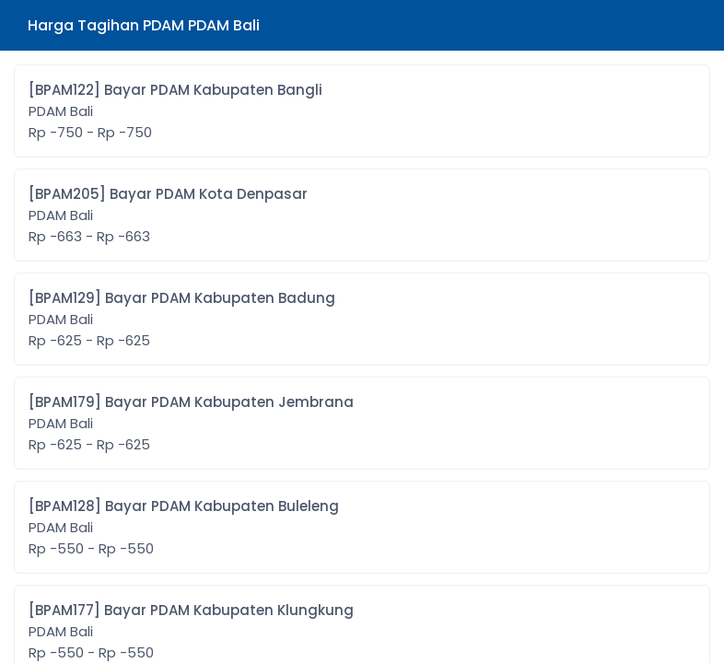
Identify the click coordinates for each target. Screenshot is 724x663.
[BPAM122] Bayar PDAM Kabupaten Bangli (175, 111)
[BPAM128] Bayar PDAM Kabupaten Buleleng (184, 527)
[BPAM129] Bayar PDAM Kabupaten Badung (182, 319)
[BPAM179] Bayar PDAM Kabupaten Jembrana (191, 423)
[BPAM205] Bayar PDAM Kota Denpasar (168, 215)
